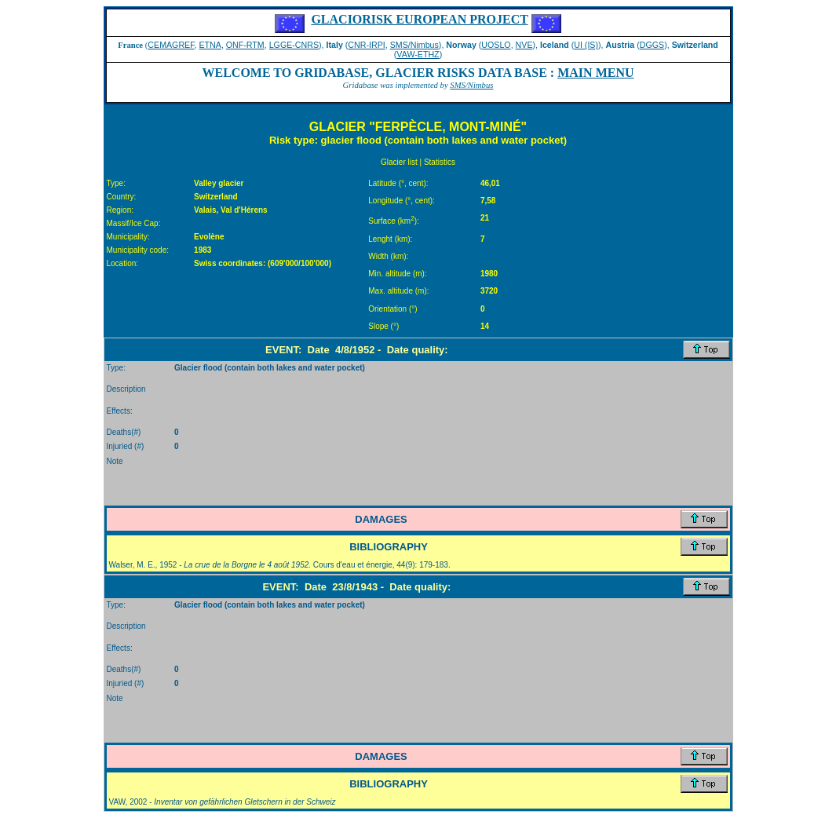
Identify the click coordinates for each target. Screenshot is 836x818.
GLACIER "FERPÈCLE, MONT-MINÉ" (418, 126)
